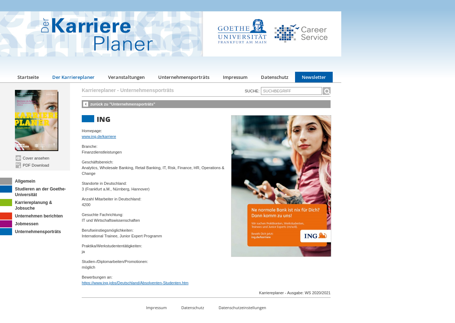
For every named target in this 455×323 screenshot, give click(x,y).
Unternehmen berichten (31, 216)
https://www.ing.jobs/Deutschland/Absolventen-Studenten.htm (135, 283)
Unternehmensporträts (183, 77)
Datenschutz (274, 77)
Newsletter (314, 77)
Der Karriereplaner (73, 77)
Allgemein (17, 181)
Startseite (28, 77)
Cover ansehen (32, 158)
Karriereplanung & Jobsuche (26, 205)
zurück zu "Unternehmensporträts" (122, 104)
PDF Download (32, 165)
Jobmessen (19, 223)
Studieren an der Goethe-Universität (33, 191)
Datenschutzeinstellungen (242, 307)
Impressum (235, 77)
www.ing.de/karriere (99, 136)
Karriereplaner (99, 90)
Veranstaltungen (126, 77)
